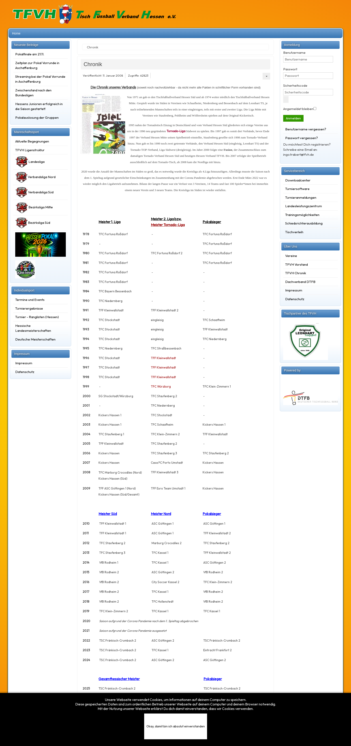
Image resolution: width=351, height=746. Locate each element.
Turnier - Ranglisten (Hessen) (37, 317)
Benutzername (294, 52)
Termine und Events (30, 300)
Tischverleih (294, 232)
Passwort (290, 69)
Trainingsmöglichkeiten (302, 215)
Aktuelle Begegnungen (32, 141)
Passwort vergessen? (301, 138)
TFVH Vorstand (296, 264)
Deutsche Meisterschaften (35, 339)
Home (16, 33)
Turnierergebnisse (29, 308)
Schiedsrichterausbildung (304, 223)
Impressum (23, 363)
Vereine (291, 256)
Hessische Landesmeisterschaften (33, 328)
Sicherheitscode (295, 85)
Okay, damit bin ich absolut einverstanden (175, 726)
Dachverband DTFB (300, 282)
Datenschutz (24, 372)
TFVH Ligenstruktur (30, 150)
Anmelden (293, 118)
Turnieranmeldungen (300, 197)
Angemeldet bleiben (298, 109)
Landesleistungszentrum (303, 206)
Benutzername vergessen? (305, 129)
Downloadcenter (297, 180)
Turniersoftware (297, 189)
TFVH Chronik (295, 273)
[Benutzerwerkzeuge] (266, 76)
